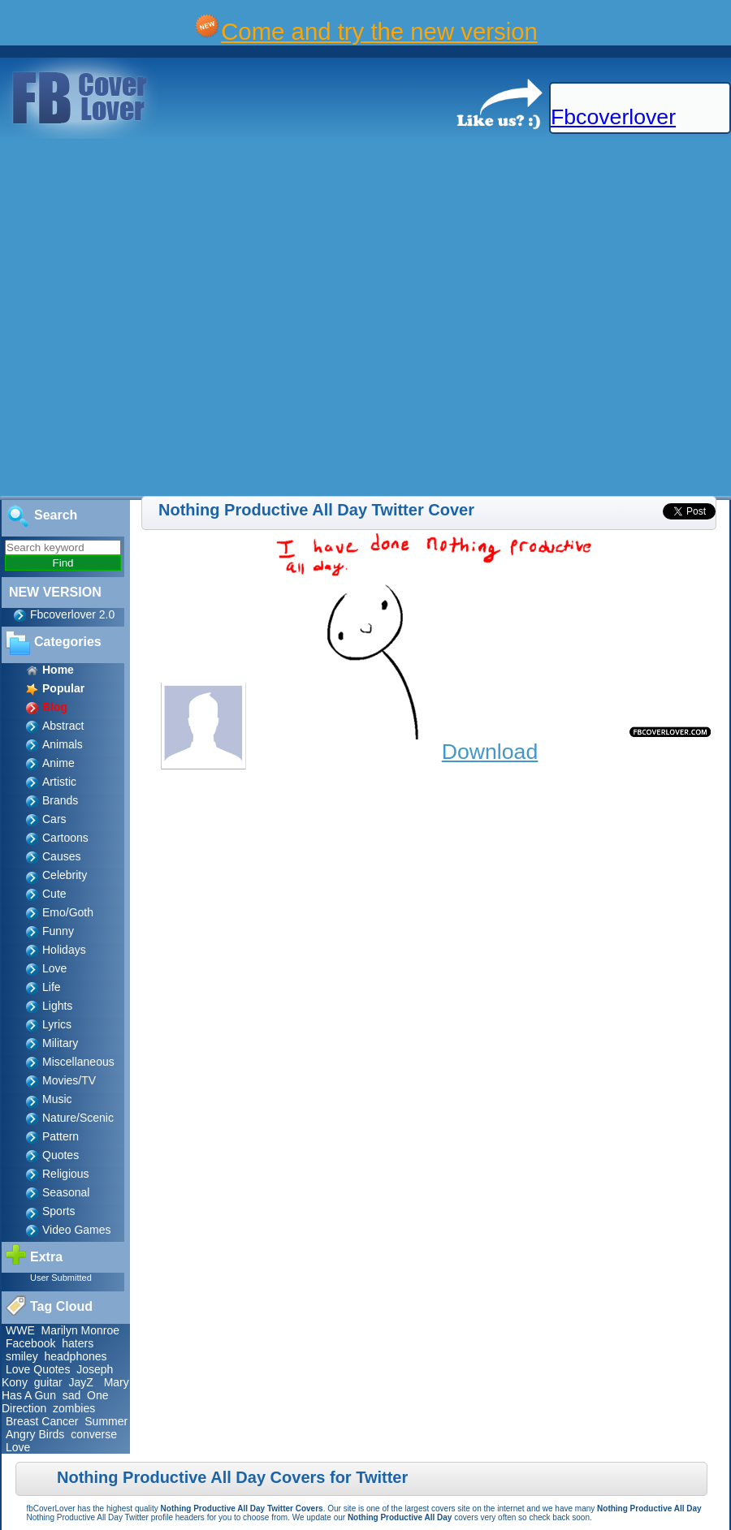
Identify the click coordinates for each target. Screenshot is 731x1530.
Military (60, 1043)
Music (57, 1099)
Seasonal (65, 1192)
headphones (75, 1356)
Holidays (64, 949)
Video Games (76, 1229)
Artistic (59, 781)
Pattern (60, 1136)
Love (54, 968)
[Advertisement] (178, 318)
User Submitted (61, 1277)
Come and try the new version (379, 31)
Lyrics (56, 1024)
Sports (58, 1211)
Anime (58, 762)
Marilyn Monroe (80, 1330)
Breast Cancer (42, 1421)
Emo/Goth (67, 912)
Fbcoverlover (613, 117)
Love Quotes (38, 1369)
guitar (48, 1382)
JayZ (81, 1382)
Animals (62, 744)
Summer (106, 1421)
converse (94, 1434)
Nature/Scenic (78, 1117)
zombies (74, 1408)
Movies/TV (69, 1080)
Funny (58, 930)
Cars (54, 818)
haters (77, 1343)
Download (490, 751)
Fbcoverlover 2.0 (72, 614)
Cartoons (65, 837)
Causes (61, 856)
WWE (20, 1330)
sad (72, 1395)
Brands (60, 800)
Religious (65, 1173)
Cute (54, 893)
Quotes (60, 1155)
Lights (57, 1005)
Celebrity (64, 874)
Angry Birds (35, 1434)
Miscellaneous (78, 1061)
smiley (22, 1356)
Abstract (63, 725)
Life (51, 986)
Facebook (30, 1343)
